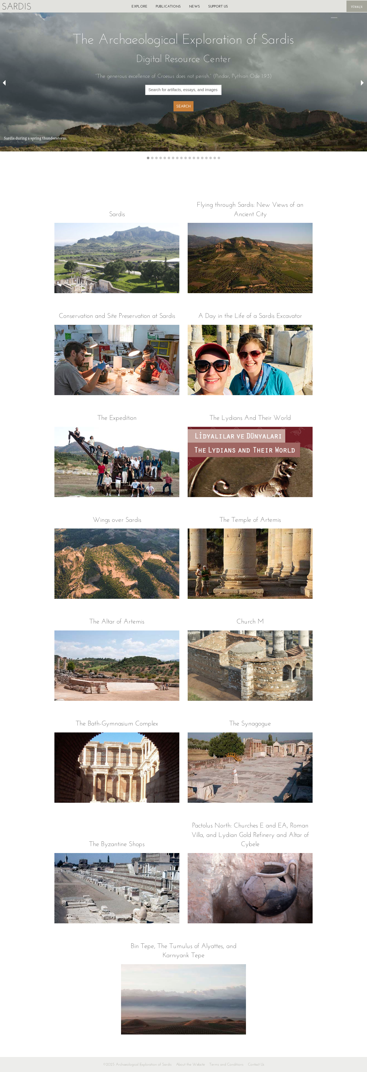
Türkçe (357, 7)
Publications (168, 6)
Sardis (16, 6)
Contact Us (256, 1064)
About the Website (190, 1064)
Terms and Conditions (226, 1064)
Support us (218, 6)
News (194, 6)
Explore (139, 6)
